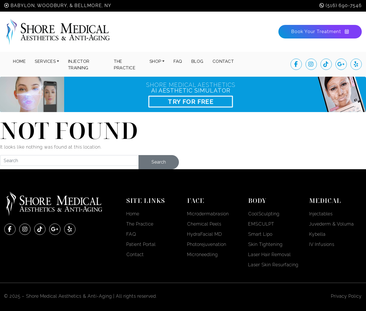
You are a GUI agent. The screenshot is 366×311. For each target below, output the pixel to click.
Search (158, 162)
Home (19, 61)
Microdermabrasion (208, 213)
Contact (135, 254)
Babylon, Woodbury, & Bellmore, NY (60, 5)
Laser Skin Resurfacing (273, 264)
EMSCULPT (261, 224)
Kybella (317, 234)
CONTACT (223, 61)
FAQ (178, 61)
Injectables (321, 213)
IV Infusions (321, 244)
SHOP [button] (155, 61)
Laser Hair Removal (269, 254)
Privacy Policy (346, 296)
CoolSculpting (264, 213)
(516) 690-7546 (344, 5)
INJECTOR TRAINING (79, 64)
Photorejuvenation (206, 244)
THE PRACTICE (124, 64)
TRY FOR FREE (191, 101)
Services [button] (45, 61)
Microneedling (202, 254)
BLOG (197, 61)
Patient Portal (141, 244)
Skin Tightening (265, 244)
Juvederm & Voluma (331, 224)
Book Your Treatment (320, 31)
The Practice (139, 224)
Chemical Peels (204, 224)
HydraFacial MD (204, 234)
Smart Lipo (260, 234)
